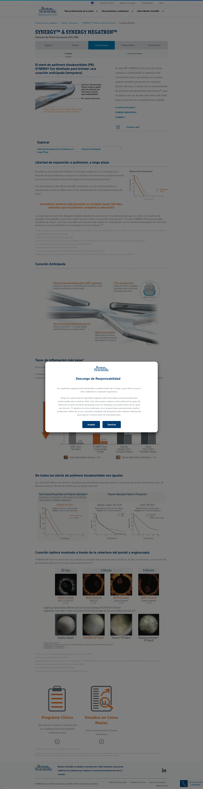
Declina (112, 424)
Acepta (91, 424)
